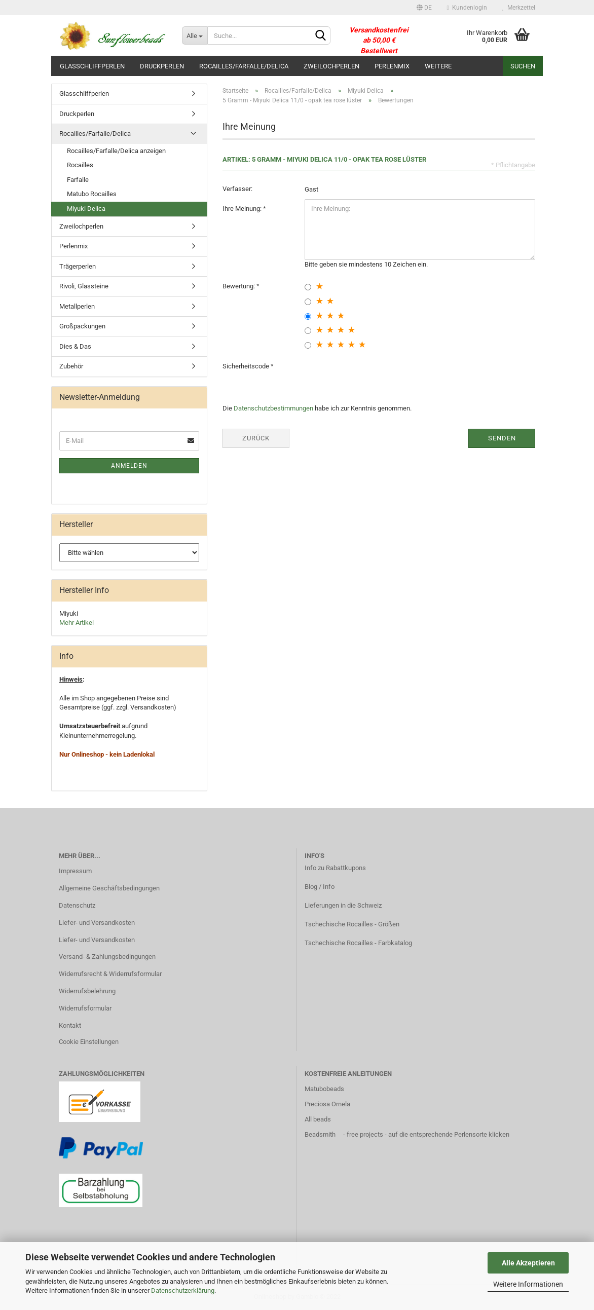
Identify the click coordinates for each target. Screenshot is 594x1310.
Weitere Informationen (528, 1284)
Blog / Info (320, 886)
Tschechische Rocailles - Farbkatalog (358, 943)
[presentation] (382, 376)
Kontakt (70, 1025)
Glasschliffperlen (92, 66)
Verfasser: (237, 189)
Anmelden (129, 465)
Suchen (522, 66)
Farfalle (78, 179)
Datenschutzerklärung (182, 1290)
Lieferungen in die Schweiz (343, 905)
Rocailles (80, 165)
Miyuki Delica (86, 208)
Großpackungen (82, 326)
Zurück (256, 438)
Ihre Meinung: (242, 208)
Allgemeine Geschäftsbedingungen (109, 888)
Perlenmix (392, 66)
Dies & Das (75, 346)
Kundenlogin (467, 7)
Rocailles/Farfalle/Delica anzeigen (116, 151)
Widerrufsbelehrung (87, 991)
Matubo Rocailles (92, 194)
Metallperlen (77, 306)
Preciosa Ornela (327, 1104)
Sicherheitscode (246, 366)
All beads (318, 1119)
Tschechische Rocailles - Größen (352, 924)
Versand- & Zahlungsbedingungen (107, 956)
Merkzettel (518, 7)
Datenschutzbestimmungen (273, 408)
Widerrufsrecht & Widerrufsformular (110, 974)
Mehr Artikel (76, 622)
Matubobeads (324, 1089)
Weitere (438, 66)
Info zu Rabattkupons (335, 868)
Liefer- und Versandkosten (97, 922)
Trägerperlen (77, 266)
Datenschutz (77, 905)
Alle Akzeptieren (528, 1263)
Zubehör (71, 366)
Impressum (75, 871)
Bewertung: (239, 286)
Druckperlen (162, 66)
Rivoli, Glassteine (83, 286)
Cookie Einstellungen (89, 1041)
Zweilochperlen (331, 66)
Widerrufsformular (85, 1008)
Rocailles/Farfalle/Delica (243, 66)
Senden (502, 438)
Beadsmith (320, 1134)
